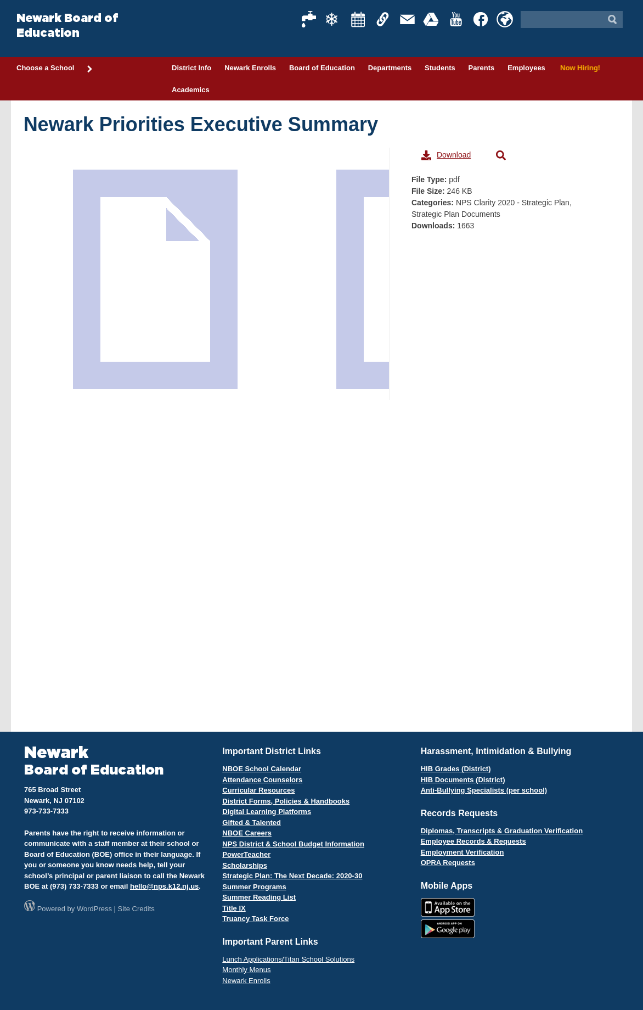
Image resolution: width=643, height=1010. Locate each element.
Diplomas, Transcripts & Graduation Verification (502, 831)
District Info (191, 68)
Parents (482, 68)
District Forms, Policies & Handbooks (285, 801)
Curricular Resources (258, 790)
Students (440, 68)
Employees (526, 68)
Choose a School (54, 68)
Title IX (233, 908)
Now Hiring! (579, 68)
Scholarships (244, 865)
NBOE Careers (247, 833)
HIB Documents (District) (463, 780)
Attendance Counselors (262, 780)
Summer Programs (254, 887)
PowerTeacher (246, 854)
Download (446, 155)
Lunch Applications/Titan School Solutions (288, 959)
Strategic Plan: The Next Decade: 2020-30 (292, 876)
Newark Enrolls (250, 68)
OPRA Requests (448, 862)
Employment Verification (462, 852)
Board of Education (322, 68)
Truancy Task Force (255, 918)
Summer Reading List (259, 897)
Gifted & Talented (251, 822)
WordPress (94, 909)
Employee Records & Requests (473, 841)
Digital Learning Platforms (266, 811)
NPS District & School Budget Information (293, 844)
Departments (389, 68)
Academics (191, 90)
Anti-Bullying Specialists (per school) (484, 790)
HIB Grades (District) (456, 769)
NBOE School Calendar (261, 769)
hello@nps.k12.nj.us (164, 886)
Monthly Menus (246, 970)
